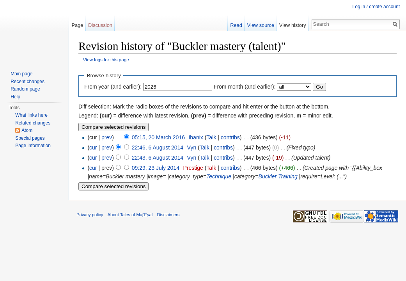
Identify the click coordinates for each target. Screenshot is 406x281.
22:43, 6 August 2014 (157, 158)
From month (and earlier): (245, 87)
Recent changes (27, 81)
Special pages (29, 138)
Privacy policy (89, 214)
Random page (25, 89)
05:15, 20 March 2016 (158, 137)
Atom (26, 130)
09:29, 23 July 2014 (155, 168)
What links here (31, 115)
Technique (218, 176)
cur (93, 147)
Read (236, 25)
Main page (21, 73)
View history (292, 25)
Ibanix (195, 137)
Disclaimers (168, 214)
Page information (33, 145)
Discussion (100, 25)
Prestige (193, 168)
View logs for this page (106, 59)
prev (106, 137)
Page (77, 25)
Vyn (192, 147)
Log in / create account (376, 6)
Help (15, 97)
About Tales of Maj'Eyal (130, 214)
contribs (230, 137)
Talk (211, 137)
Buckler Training (278, 176)
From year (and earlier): (113, 87)
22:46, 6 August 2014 (157, 147)
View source (260, 25)
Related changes (32, 123)
